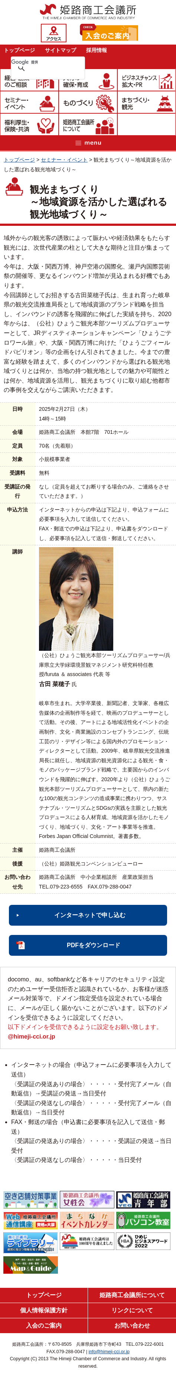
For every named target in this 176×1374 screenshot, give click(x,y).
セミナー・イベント (64, 160)
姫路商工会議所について (132, 1295)
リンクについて (132, 1310)
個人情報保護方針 (44, 1310)
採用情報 (96, 50)
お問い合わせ (132, 1325)
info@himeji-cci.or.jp (109, 1351)
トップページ (19, 50)
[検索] (38, 62)
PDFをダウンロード (93, 945)
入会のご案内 (44, 1325)
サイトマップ (60, 50)
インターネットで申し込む (90, 915)
